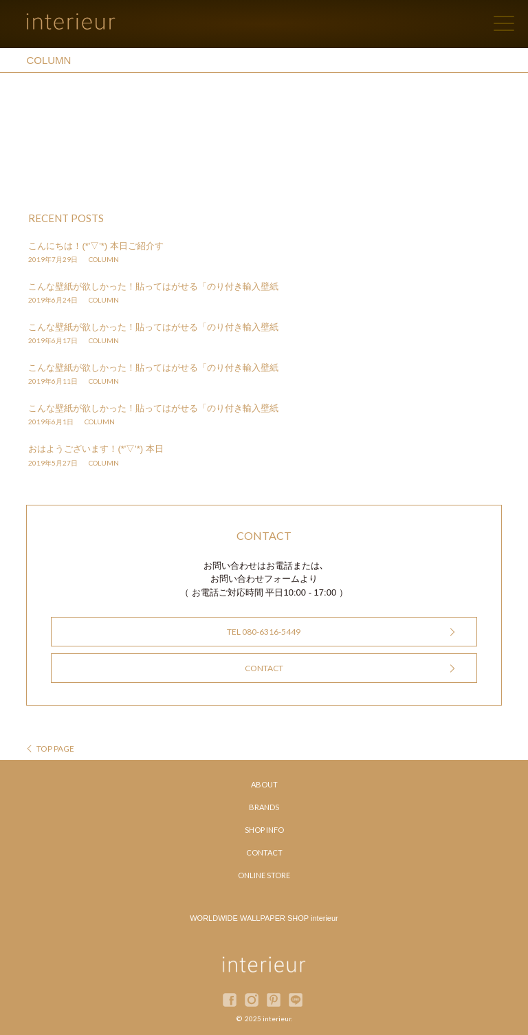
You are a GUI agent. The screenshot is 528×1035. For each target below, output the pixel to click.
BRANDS (264, 807)
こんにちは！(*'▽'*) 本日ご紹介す (95, 246)
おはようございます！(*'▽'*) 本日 (95, 449)
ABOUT (264, 784)
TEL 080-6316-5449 (263, 632)
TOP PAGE (55, 748)
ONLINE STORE (264, 875)
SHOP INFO (264, 830)
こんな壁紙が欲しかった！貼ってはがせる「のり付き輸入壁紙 (153, 286)
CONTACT (264, 668)
